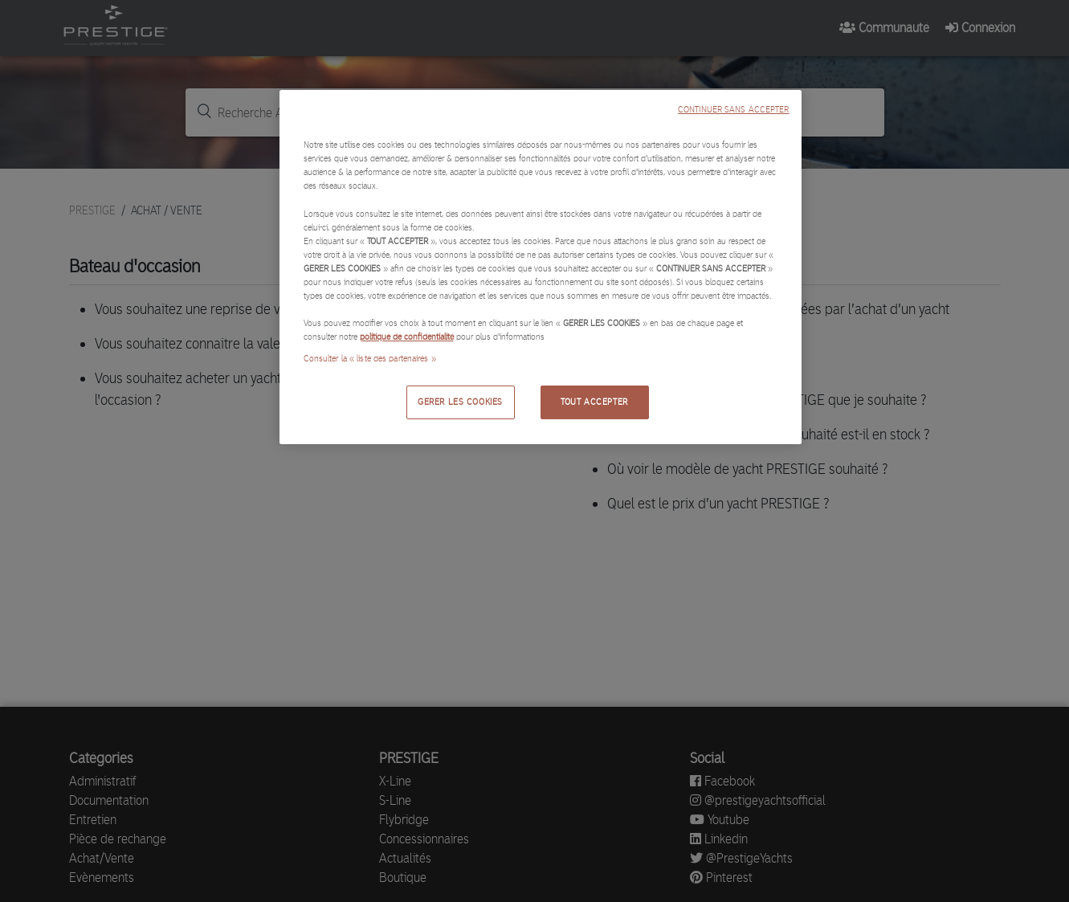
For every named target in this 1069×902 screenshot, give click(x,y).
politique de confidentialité (407, 336)
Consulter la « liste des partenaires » (370, 358)
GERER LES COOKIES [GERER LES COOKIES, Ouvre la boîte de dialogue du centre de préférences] (460, 401)
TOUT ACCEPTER (594, 401)
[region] (540, 267)
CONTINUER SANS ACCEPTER (733, 109)
